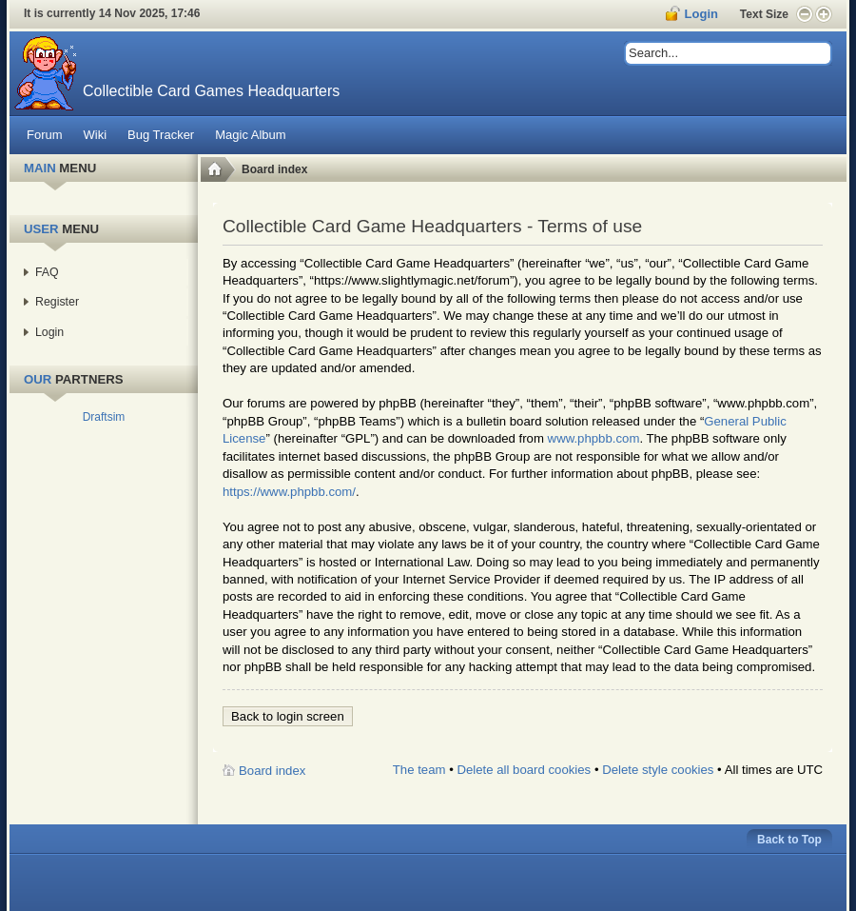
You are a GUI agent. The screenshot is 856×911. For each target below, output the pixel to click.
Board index (274, 169)
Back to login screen (287, 716)
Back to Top (789, 839)
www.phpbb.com (594, 438)
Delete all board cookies (524, 769)
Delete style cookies (657, 769)
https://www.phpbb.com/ (289, 492)
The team (419, 769)
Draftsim (104, 417)
